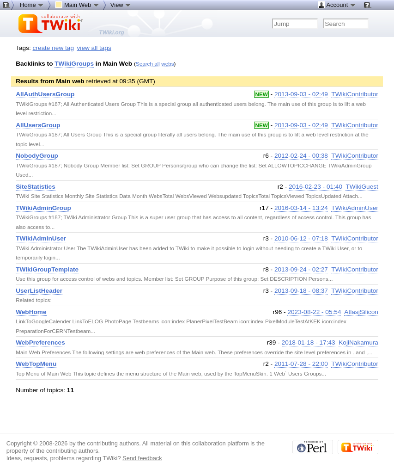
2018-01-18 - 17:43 (308, 342)
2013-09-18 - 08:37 (301, 290)
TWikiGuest (362, 186)
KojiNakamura (358, 342)
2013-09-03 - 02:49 (301, 94)
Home (32, 4)
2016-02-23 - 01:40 (315, 186)
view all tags (94, 47)
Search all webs (155, 64)
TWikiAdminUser (354, 207)
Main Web (77, 4)
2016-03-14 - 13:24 (301, 207)
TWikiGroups (74, 63)
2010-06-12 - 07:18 (301, 238)
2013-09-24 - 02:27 (301, 269)
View (121, 4)
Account (337, 4)
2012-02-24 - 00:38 (301, 155)
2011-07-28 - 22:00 (301, 363)
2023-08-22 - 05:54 (314, 311)
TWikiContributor (354, 94)
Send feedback (142, 458)
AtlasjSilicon (361, 311)
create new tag (53, 47)
